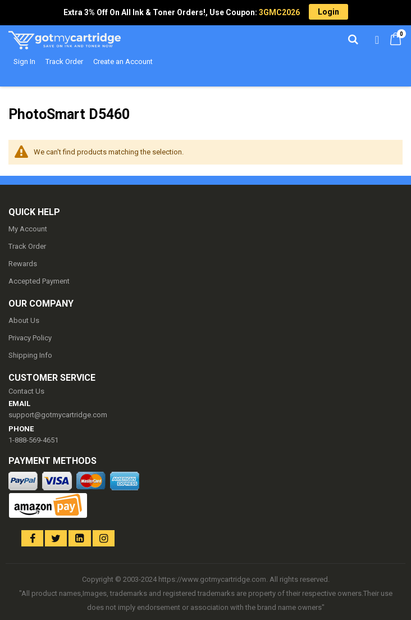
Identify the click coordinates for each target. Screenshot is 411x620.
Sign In (24, 61)
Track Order (64, 61)
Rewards (22, 263)
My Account (27, 229)
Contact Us (26, 391)
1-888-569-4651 (33, 440)
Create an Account (123, 61)
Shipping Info (30, 355)
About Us (23, 320)
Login (328, 11)
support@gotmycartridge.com (57, 415)
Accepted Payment (39, 281)
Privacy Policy (30, 338)
